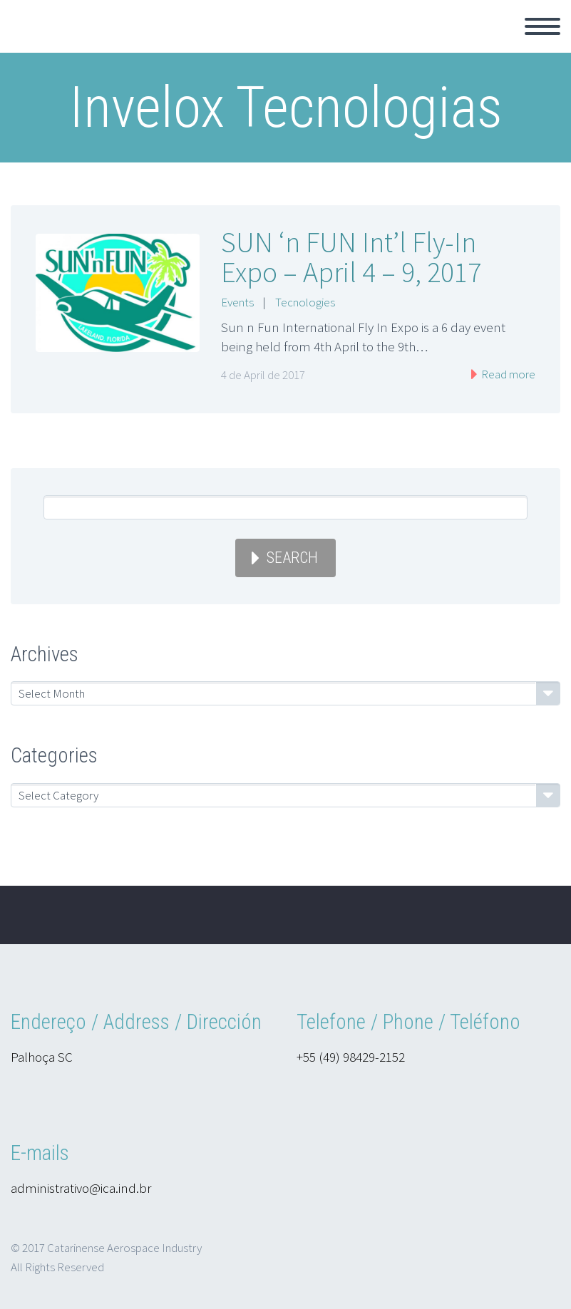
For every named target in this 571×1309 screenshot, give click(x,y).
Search (292, 557)
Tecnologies (305, 302)
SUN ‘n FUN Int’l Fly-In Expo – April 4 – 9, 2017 (351, 257)
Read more (507, 374)
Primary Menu (542, 26)
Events (237, 302)
